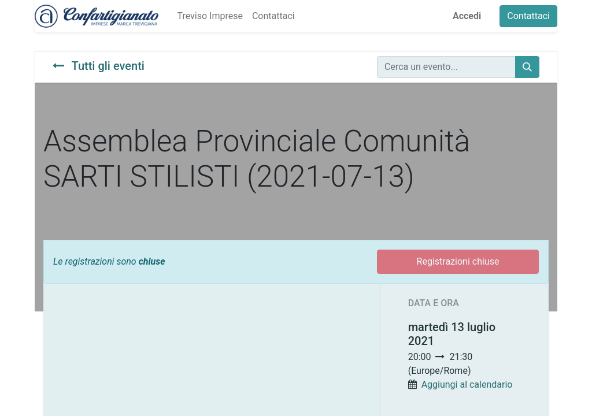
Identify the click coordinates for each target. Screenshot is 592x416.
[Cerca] (527, 67)
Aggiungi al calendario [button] (467, 384)
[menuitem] (209, 16)
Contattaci (528, 15)
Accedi (467, 15)
